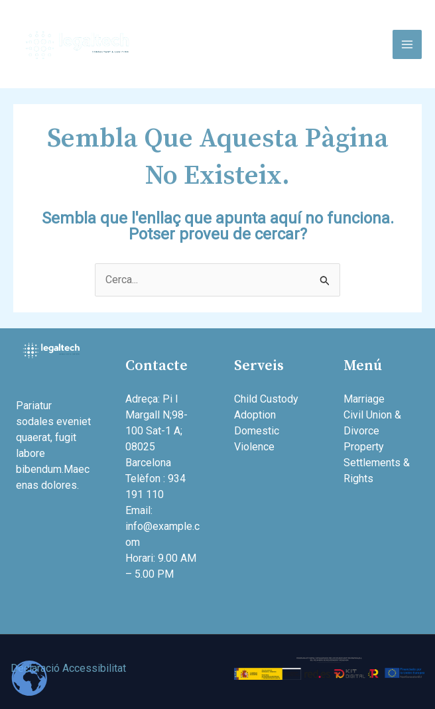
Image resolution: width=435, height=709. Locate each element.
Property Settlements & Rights (376, 462)
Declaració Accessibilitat (68, 668)
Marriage (364, 399)
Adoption (255, 415)
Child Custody (266, 399)
